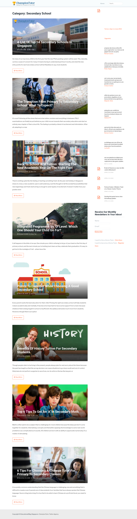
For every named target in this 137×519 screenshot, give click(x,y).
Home (102, 3)
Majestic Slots (108, 101)
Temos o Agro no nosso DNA (113, 29)
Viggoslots (107, 38)
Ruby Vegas (108, 69)
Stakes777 (107, 118)
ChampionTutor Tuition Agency (49, 514)
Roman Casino (108, 53)
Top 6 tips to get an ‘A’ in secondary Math (48, 412)
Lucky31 (107, 148)
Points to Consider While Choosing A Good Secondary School (48, 287)
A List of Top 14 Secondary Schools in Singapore (44, 44)
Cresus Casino (108, 85)
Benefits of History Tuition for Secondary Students (47, 350)
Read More (19, 70)
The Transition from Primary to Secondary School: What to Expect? (47, 103)
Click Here (118, 240)
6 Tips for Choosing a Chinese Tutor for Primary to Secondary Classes (46, 472)
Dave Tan (31, 49)
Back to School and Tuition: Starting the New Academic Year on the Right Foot (46, 165)
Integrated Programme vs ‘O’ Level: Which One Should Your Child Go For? (47, 228)
